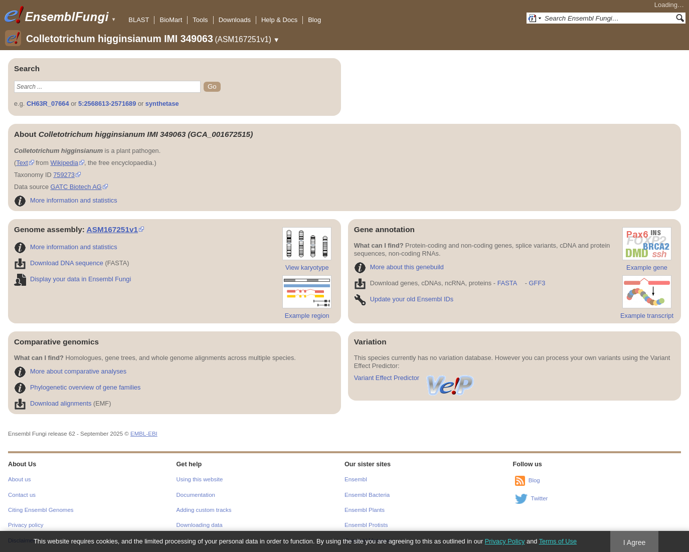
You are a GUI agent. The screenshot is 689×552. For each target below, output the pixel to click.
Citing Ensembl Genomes (41, 510)
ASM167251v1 (112, 229)
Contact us (22, 495)
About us (19, 479)
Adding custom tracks (204, 510)
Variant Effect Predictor (414, 378)
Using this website (200, 479)
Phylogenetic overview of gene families (77, 387)
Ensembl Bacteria (367, 495)
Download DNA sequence (58, 263)
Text (22, 162)
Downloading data (200, 525)
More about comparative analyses (70, 371)
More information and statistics (65, 200)
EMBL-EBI (143, 434)
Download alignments (52, 403)
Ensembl (355, 479)
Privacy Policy (505, 541)
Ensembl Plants (364, 510)
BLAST (138, 20)
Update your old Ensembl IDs (403, 299)
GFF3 (537, 283)
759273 (64, 174)
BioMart (170, 20)
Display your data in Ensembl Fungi (72, 279)
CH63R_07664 (48, 103)
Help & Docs (279, 20)
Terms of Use (558, 541)
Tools (200, 20)
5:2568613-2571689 (107, 103)
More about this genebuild (399, 267)
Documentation (196, 495)
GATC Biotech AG (76, 187)
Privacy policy (25, 525)
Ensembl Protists (366, 525)
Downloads (235, 20)
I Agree (634, 542)
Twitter (539, 498)
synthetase (162, 103)
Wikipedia (64, 162)
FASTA (507, 283)
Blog (314, 20)
